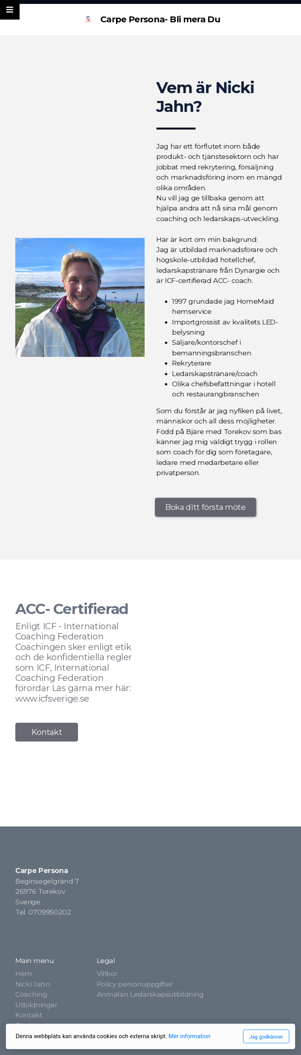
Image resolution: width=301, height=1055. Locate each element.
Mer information (189, 1036)
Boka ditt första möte (204, 507)
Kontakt (46, 733)
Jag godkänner (266, 1037)
